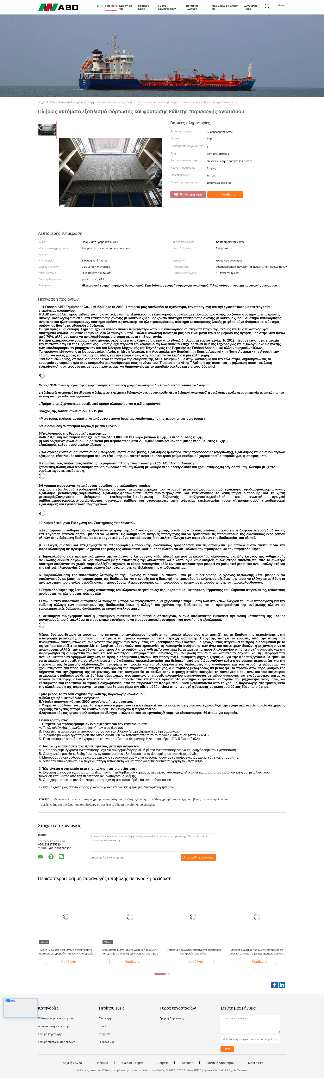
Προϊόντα (111, 5)
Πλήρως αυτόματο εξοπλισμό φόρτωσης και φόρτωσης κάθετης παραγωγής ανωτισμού (187, 102)
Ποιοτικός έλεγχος (192, 7)
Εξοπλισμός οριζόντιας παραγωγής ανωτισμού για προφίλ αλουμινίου (193, 951)
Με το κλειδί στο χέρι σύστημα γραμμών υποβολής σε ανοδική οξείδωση (100, 799)
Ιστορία (103, 1026)
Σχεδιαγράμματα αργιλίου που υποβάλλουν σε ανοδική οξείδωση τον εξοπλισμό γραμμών (98, 804)
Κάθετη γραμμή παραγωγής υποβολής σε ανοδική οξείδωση (190, 799)
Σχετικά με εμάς (132, 1062)
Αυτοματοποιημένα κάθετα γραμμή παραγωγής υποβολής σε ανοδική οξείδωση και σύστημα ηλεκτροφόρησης (130, 952)
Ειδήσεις (162, 1062)
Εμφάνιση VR (125, 7)
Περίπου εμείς (143, 7)
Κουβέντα (226, 194)
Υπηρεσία (105, 1034)
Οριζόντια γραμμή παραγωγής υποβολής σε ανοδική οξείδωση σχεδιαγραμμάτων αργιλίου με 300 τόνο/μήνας (257, 952)
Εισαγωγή (105, 1018)
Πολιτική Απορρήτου (221, 1062)
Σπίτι (100, 5)
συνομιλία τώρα (250, 7)
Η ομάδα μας (106, 1041)
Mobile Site (255, 1062)
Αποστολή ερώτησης (198, 857)
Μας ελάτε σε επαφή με (225, 7)
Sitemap (187, 1062)
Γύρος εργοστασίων (167, 7)
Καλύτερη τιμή (188, 194)
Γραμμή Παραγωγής (172, 1018)
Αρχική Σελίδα (72, 1062)
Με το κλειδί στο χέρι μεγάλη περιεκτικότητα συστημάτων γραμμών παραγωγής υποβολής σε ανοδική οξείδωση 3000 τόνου (66, 952)
